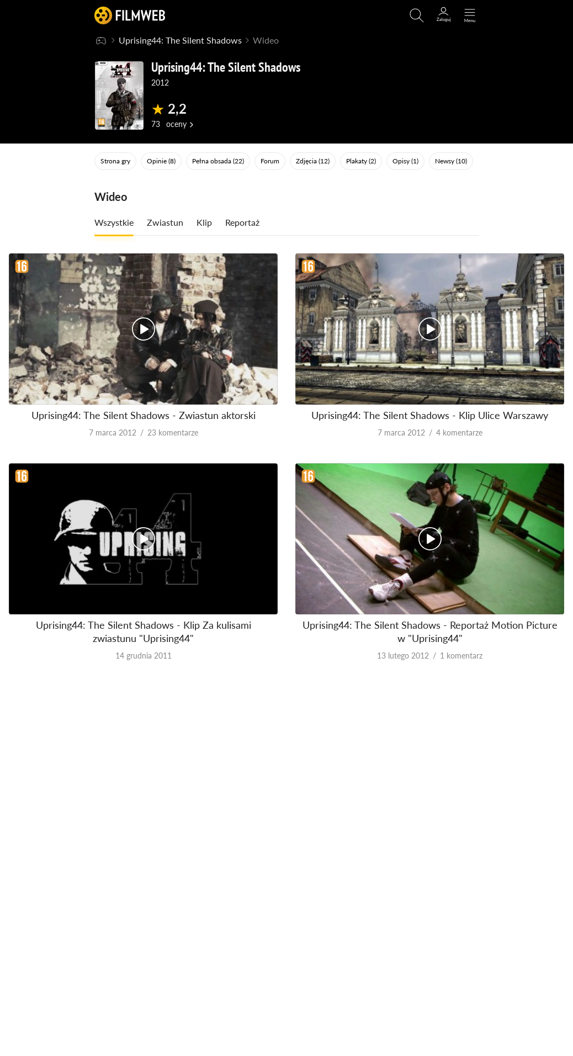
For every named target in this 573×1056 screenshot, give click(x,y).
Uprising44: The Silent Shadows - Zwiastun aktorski (143, 415)
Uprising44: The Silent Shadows (180, 40)
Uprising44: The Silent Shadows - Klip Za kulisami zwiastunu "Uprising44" (143, 631)
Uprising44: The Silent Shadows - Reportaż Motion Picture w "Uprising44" (430, 631)
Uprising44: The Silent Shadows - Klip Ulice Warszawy (429, 415)
